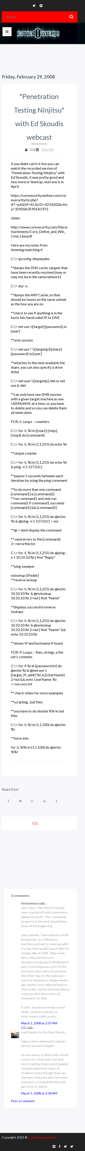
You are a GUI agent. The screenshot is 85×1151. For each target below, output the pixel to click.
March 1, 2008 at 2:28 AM (39, 1093)
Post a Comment (23, 1101)
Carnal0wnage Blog (42, 1137)
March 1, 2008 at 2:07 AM (39, 1023)
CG (23, 1028)
